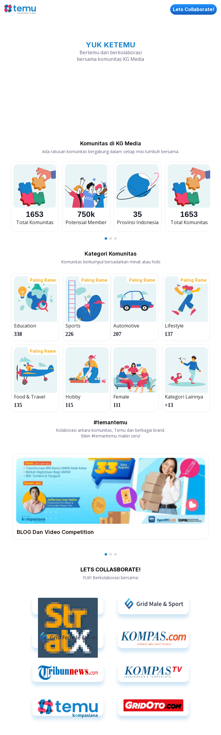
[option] (35, 197)
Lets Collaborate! (193, 9)
